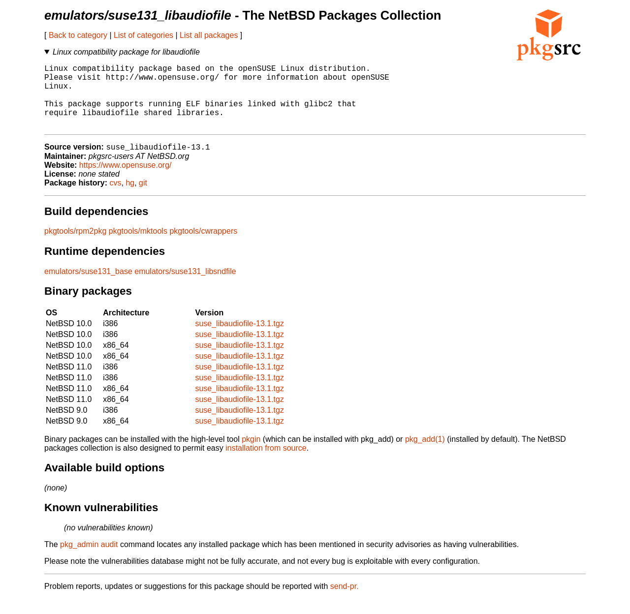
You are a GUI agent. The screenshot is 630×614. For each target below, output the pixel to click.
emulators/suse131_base (88, 286)
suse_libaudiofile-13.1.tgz (239, 339)
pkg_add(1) (425, 454)
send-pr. (344, 601)
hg (130, 198)
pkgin (251, 454)
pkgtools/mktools (138, 246)
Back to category (78, 35)
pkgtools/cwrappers (203, 246)
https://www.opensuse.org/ (125, 180)
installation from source (266, 463)
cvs (116, 198)
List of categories (143, 35)
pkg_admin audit (89, 559)
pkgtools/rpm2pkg (75, 246)
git (143, 198)
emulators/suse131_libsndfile (185, 286)
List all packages (209, 35)
